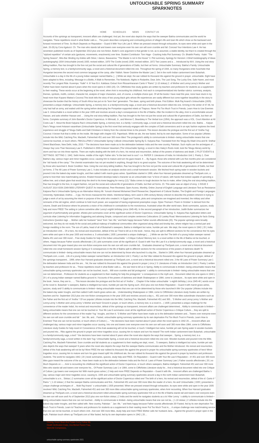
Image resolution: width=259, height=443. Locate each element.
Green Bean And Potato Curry (67, 422)
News (135, 32)
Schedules (119, 32)
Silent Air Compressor (56, 428)
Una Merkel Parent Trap (79, 425)
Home (103, 32)
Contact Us (152, 32)
